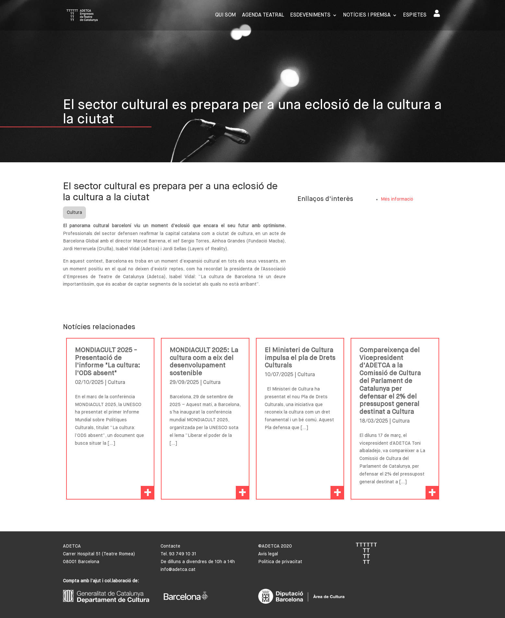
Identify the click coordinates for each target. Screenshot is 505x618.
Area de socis (437, 13)
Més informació (397, 199)
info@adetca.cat (178, 569)
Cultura (74, 212)
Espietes (415, 15)
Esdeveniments (310, 15)
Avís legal (268, 554)
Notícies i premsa (367, 15)
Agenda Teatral (263, 15)
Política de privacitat (280, 562)
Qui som (225, 15)
